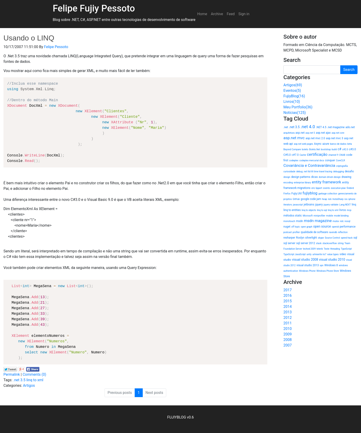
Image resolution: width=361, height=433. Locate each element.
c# (339, 149)
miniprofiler (319, 215)
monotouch (289, 221)
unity (309, 254)
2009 (287, 334)
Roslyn (300, 237)
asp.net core (338, 133)
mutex (336, 221)
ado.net (350, 127)
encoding (288, 182)
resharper (289, 237)
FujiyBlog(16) (294, 96)
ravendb (333, 232)
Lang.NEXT (345, 204)
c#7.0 (295, 154)
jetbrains (309, 204)
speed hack (347, 238)
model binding (341, 215)
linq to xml (34, 380)
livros (342, 210)
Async (318, 143)
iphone (351, 199)
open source (322, 226)
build (334, 149)
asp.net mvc (294, 138)
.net (285, 127)
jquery (319, 204)
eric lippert (316, 188)
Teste (326, 249)
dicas (314, 177)
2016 (287, 295)
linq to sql (322, 210)
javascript (298, 204)
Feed (231, 14)
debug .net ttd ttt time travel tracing (314, 171)
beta (349, 144)
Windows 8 (331, 265)
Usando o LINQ (28, 38)
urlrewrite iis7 (319, 254)
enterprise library (302, 182)
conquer (330, 160)
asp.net (300, 132)
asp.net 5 (310, 133)
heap (324, 199)
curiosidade (289, 171)
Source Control (332, 238)
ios (345, 199)
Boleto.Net (314, 149)
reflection (343, 232)
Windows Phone (307, 271)
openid (335, 226)
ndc (342, 221)
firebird (350, 188)
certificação (317, 154)
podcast (287, 232)
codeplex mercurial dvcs (311, 160)
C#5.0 (287, 154)
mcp (349, 210)
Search (349, 69)
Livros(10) (291, 101)
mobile (329, 215)
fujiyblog (310, 193)
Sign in (243, 14)
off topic (295, 226)
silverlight (311, 237)
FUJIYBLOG (176, 417)
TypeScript (346, 249)
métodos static (292, 215)
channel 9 (333, 155)
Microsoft (308, 215)
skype (321, 238)
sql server (289, 243)
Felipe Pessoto (56, 47)
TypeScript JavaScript (294, 254)
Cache (303, 155)
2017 (287, 290)
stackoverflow (330, 243)
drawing (346, 177)
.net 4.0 (307, 126)
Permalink (11, 374)
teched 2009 (309, 249)
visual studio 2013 (308, 265)
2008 (287, 340)
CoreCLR (340, 160)
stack (319, 243)
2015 (287, 301)
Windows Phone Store (327, 271)
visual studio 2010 (332, 259)
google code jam (311, 199)
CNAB (342, 155)
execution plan (338, 188)
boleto (305, 149)
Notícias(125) (294, 112)
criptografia (342, 166)
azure (325, 143)
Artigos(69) (292, 85)
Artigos (29, 385)
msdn (299, 221)
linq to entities (292, 210)
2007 (287, 345)
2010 (287, 328)
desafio (349, 171)
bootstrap (326, 149)
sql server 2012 (305, 243)
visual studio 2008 (305, 259)
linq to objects (309, 210)
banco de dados (338, 144)
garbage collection (327, 193)
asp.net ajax (323, 132)
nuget (286, 226)
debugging (338, 171)
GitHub (296, 199)
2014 (287, 306)
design (286, 177)
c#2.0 (345, 149)
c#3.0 (352, 149)
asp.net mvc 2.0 (315, 138)
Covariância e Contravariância (309, 165)
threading (335, 249)
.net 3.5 (19, 380)
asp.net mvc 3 (334, 138)
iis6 (330, 199)
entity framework (326, 182)
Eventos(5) (292, 90)
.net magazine (335, 127)
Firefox (287, 193)
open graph (306, 226)
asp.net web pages (303, 144)
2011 (287, 323)
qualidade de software (314, 232)
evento (326, 188)
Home (202, 14)
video (343, 254)
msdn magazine (318, 220)
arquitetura (288, 133)
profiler (296, 232)
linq (354, 204)
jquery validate (331, 204)
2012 (287, 317)
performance (347, 226)
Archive (217, 14)
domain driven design (330, 177)
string (341, 243)
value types (333, 254)
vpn (321, 265)
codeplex (293, 160)
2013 (287, 312)
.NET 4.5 (321, 127)
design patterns (300, 177)
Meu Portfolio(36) (297, 107)
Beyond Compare (292, 149)
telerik (320, 249)
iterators (287, 204)
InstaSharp (338, 199)
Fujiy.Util (296, 193)
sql (355, 237)
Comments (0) (34, 374)
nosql (347, 221)
